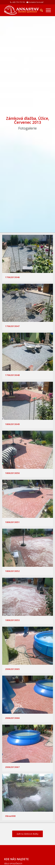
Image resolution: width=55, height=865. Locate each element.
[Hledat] (40, 10)
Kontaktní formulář (36, 2)
